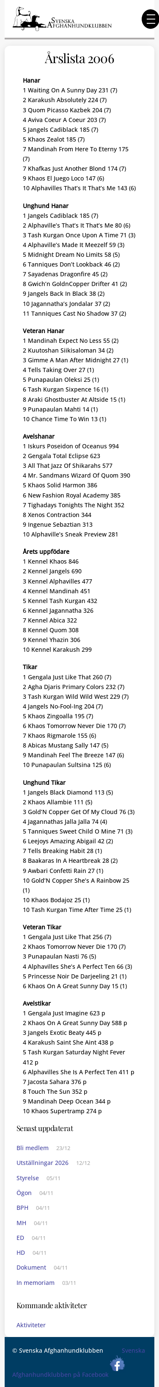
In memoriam (35, 1283)
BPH (22, 1208)
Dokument (31, 1267)
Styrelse (27, 1178)
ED (20, 1238)
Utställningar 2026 (42, 1163)
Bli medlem (32, 1148)
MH (21, 1223)
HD (20, 1252)
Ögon (24, 1193)
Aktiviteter (31, 1325)
